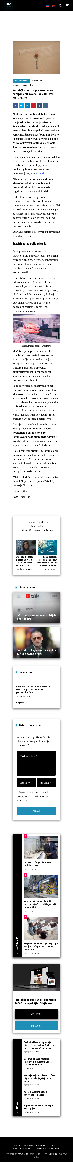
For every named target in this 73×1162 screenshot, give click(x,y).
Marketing (41, 1146)
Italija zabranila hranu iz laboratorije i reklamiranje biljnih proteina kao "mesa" (33, 689)
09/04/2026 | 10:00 (31, 1112)
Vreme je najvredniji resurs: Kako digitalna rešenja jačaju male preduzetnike (39, 1078)
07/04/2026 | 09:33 (31, 953)
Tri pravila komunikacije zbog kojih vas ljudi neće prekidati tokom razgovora (41, 946)
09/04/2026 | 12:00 (31, 1051)
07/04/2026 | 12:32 (31, 911)
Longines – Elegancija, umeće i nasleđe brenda (38, 864)
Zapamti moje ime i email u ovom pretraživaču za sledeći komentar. (33, 796)
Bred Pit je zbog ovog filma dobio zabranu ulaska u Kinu (36, 651)
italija (42, 522)
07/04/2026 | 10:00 (31, 869)
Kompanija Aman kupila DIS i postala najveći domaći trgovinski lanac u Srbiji (40, 904)
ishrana (31, 522)
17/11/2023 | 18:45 (23, 696)
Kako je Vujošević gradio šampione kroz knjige (35, 1093)
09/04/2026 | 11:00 (31, 1084)
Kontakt (53, 1146)
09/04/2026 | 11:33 (31, 1068)
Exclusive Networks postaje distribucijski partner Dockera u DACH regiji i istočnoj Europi (39, 1045)
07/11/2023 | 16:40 (20, 85)
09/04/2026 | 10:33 (31, 1098)
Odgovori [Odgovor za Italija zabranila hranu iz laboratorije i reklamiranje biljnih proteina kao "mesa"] (20, 702)
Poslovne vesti (21, 81)
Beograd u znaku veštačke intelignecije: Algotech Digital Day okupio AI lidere (38, 1061)
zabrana (48, 530)
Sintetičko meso (31, 530)
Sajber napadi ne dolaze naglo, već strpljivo (38, 1107)
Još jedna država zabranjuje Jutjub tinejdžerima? (36, 616)
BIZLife (40, 80)
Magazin (16, 1146)
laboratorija (36, 526)
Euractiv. (41, 173)
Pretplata (28, 1146)
